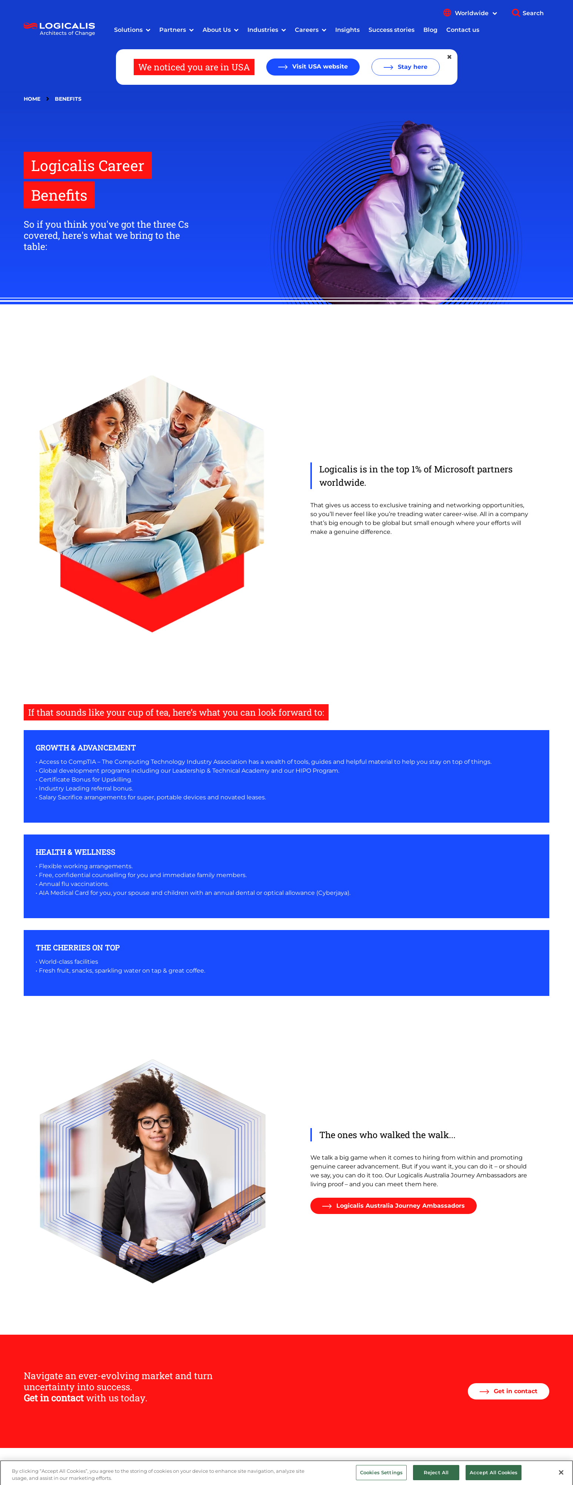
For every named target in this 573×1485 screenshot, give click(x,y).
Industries (262, 29)
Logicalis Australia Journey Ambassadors (399, 1205)
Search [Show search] (533, 13)
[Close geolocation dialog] (450, 57)
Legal (120, 1466)
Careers (307, 29)
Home (32, 99)
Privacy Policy (214, 1466)
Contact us (462, 29)
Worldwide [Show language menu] (476, 13)
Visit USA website (319, 66)
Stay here (411, 66)
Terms (249, 1466)
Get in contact (514, 1391)
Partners (172, 29)
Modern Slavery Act (161, 1466)
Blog (430, 29)
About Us (217, 29)
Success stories (391, 29)
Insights (347, 29)
